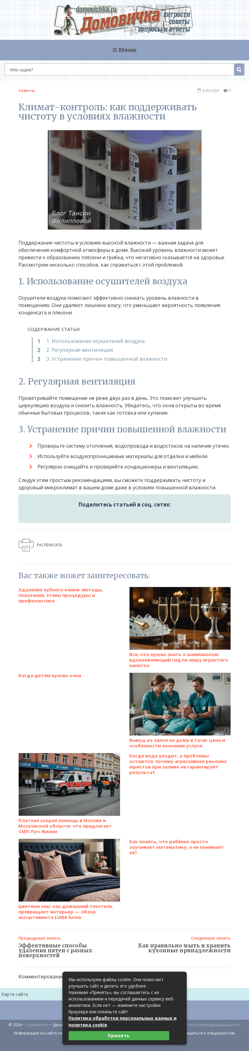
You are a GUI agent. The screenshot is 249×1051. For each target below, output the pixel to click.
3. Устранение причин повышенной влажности (103, 358)
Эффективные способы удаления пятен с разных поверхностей (55, 946)
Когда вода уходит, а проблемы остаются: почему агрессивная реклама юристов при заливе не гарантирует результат (178, 759)
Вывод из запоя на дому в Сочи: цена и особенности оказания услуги (180, 706)
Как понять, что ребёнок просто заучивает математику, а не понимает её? (176, 842)
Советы (26, 90)
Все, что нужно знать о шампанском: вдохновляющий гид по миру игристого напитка (180, 622)
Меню (125, 50)
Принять (119, 1035)
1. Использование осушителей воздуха (93, 340)
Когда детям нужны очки (49, 670)
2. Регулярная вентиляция (77, 349)
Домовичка (37, 1020)
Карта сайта (15, 989)
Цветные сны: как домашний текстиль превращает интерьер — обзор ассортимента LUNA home (69, 874)
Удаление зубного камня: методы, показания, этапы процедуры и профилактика (60, 590)
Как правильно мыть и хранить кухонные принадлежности (184, 943)
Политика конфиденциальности (208, 1020)
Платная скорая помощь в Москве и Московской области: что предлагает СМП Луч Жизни (69, 788)
